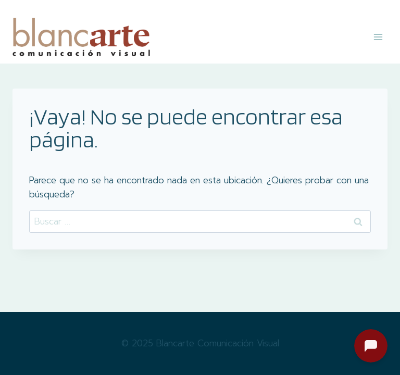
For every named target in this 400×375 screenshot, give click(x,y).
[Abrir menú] (378, 37)
